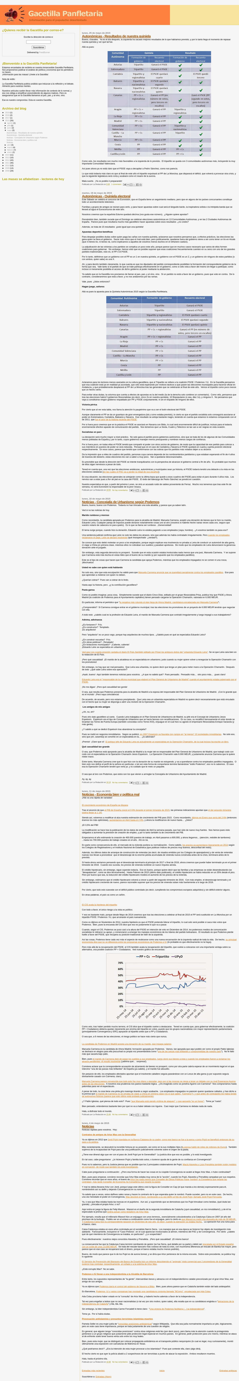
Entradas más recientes (93, 1370)
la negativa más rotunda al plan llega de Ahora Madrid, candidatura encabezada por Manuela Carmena (169, 602)
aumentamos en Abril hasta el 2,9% (126, 820)
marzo (10, 147)
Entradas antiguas (228, 1370)
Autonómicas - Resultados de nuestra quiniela (116, 36)
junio (9, 128)
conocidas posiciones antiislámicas (135, 1324)
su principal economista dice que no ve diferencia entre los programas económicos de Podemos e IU (159, 940)
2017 (7, 118)
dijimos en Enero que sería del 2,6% (209, 817)
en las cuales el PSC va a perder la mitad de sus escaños (130, 472)
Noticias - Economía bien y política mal (110, 794)
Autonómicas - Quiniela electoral (106, 196)
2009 (7, 168)
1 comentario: (116, 184)
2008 (7, 171)
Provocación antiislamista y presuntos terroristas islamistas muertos (117, 1319)
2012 (7, 160)
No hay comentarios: (120, 490)
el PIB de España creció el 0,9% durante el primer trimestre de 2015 (136, 810)
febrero (10, 150)
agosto (10, 123)
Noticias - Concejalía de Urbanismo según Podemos (120, 502)
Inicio (161, 1370)
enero (10, 152)
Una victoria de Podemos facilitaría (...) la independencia (177, 1309)
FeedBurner (44, 52)
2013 (7, 157)
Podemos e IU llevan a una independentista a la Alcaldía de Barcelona (118, 1274)
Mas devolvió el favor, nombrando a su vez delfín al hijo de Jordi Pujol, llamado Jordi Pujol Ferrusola (174, 1197)
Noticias (88, 1126)
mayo (9, 130)
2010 (7, 165)
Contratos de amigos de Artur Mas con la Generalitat (109, 1134)
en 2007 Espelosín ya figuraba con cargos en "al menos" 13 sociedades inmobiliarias (180, 734)
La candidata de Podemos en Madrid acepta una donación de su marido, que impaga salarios (126, 1044)
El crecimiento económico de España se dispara (105, 805)
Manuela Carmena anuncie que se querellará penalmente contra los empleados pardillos (180, 572)
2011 (7, 163)
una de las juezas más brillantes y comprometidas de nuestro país (189, 1051)
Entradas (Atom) (103, 1376)
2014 (7, 155)
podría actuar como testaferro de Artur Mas (127, 1212)
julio (9, 125)
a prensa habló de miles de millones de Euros (204, 1147)
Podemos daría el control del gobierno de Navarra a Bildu (126, 1286)
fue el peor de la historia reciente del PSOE (115, 419)
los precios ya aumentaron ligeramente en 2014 (205, 845)
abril (9, 145)
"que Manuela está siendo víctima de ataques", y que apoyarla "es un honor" (167, 1101)
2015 (7, 120)
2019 (7, 112)
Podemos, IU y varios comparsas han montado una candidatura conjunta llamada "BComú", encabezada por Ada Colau (153, 1291)
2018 (7, 115)
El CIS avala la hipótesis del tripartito (99, 904)
